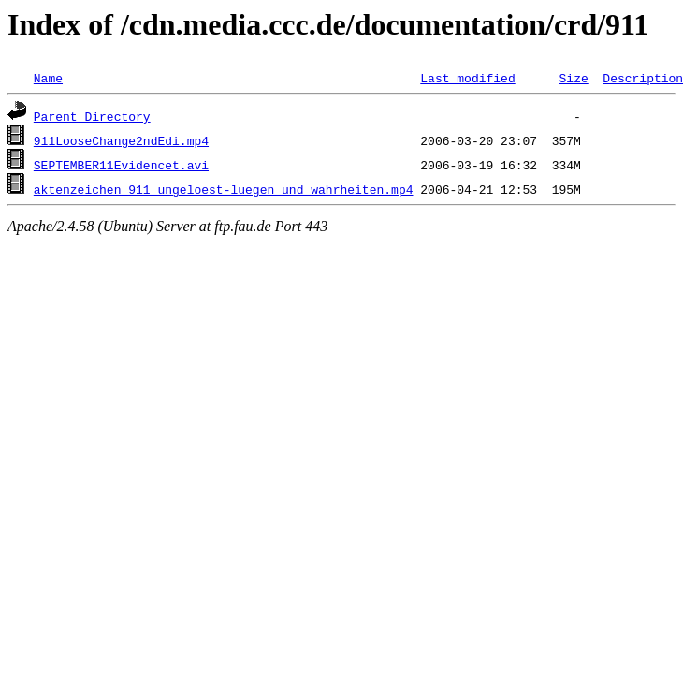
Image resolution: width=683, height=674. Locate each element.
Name (48, 77)
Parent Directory (92, 116)
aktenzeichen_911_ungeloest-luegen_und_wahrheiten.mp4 (224, 189)
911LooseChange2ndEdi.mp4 (121, 140)
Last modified (467, 77)
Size (573, 77)
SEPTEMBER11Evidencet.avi (121, 164)
